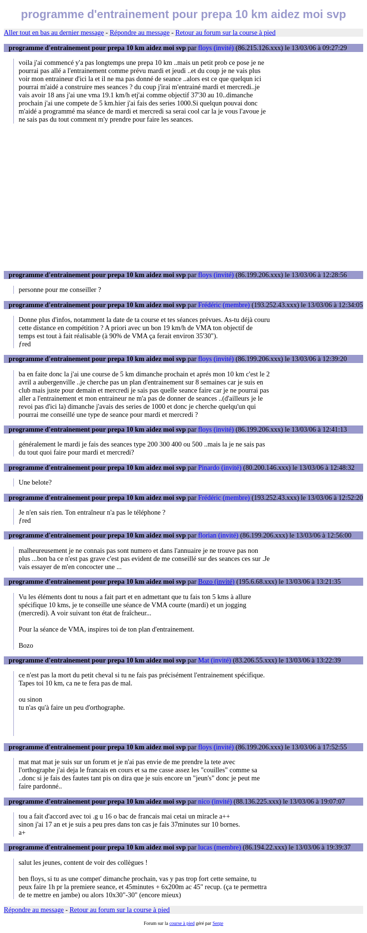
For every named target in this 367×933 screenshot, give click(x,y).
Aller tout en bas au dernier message (54, 32)
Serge (218, 923)
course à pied (181, 923)
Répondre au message (139, 32)
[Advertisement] (183, 197)
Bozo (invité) (216, 581)
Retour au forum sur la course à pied (225, 32)
